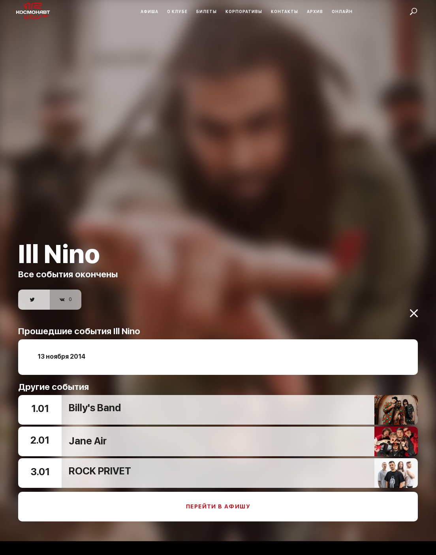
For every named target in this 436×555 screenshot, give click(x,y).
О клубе (177, 11)
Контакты (284, 11)
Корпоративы (244, 11)
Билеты (206, 11)
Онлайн (342, 11)
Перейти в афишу (218, 502)
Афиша (149, 11)
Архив (315, 11)
